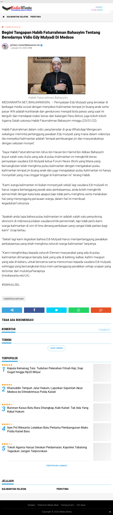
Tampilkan (104, 330)
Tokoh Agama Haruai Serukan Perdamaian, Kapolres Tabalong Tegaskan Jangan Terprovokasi (47, 449)
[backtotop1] (110, 511)
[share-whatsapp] (78, 310)
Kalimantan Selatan (17, 17)
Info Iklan (81, 505)
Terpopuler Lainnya (56, 466)
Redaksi (31, 505)
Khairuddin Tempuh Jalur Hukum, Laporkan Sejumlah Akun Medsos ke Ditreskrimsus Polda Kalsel (45, 390)
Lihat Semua (56, 348)
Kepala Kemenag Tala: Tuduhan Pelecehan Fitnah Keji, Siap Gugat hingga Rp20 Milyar (45, 370)
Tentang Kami (67, 505)
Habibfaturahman (13, 27)
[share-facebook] (34, 310)
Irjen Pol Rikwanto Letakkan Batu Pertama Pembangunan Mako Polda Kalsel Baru (47, 429)
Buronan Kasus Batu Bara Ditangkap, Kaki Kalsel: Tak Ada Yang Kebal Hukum (47, 409)
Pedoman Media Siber (48, 505)
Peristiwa (35, 17)
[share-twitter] (56, 310)
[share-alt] (12, 310)
